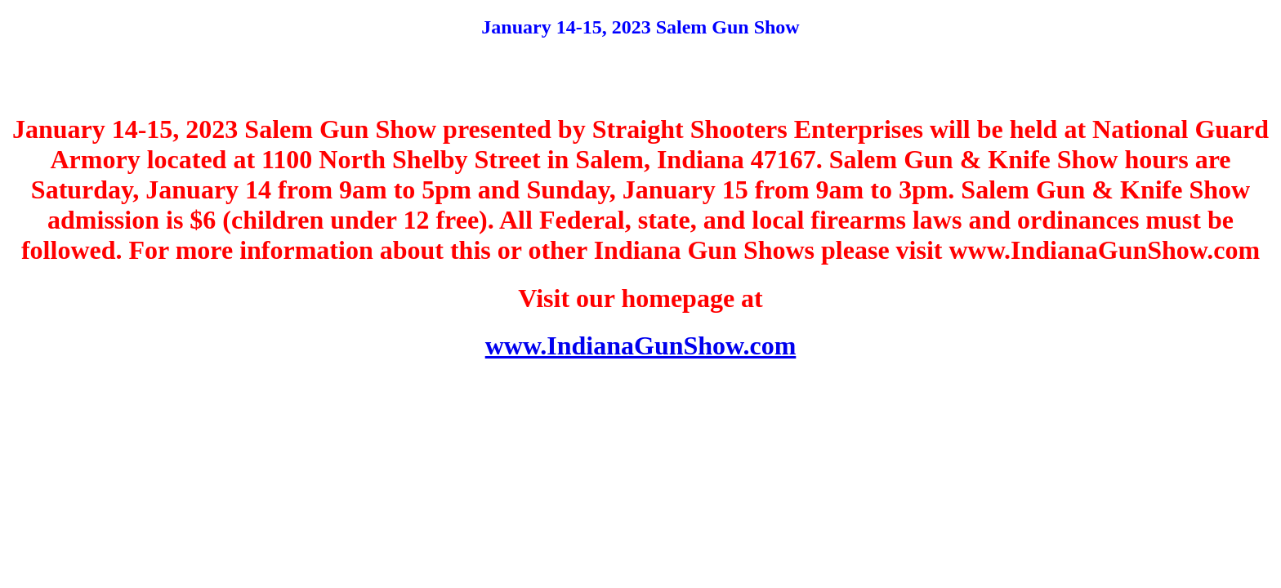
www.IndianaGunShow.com (641, 345)
